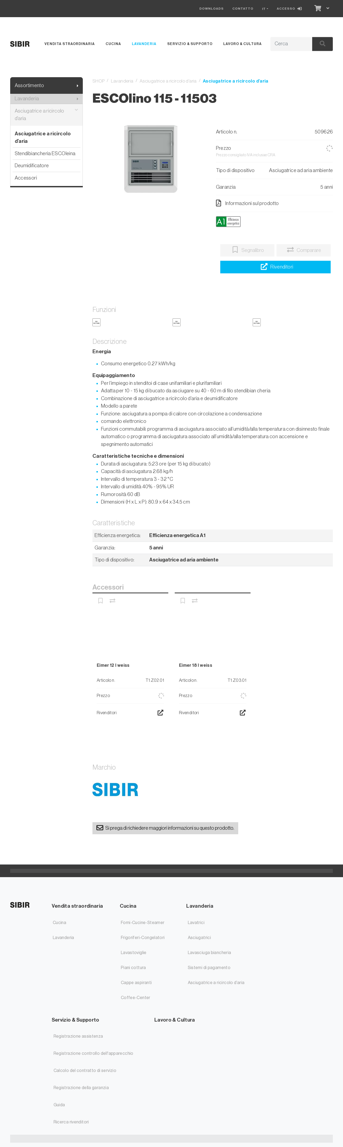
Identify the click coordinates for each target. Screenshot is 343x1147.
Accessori (26, 177)
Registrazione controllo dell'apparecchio (93, 1053)
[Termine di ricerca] (285, 44)
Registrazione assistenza (78, 1036)
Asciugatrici (199, 938)
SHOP (98, 81)
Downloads (211, 8)
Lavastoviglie (134, 953)
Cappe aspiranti (136, 983)
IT (264, 8)
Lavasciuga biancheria (209, 953)
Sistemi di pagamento (209, 968)
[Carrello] (317, 8)
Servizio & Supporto (189, 44)
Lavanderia (144, 44)
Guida (59, 1105)
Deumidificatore (32, 165)
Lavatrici (196, 923)
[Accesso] (290, 8)
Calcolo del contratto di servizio (85, 1070)
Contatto (242, 8)
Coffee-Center (135, 998)
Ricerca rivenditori (71, 1122)
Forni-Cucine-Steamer (143, 923)
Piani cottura (133, 968)
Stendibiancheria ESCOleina (45, 153)
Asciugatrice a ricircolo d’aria (46, 114)
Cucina (113, 44)
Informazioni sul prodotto (247, 203)
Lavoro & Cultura (242, 44)
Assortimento (29, 85)
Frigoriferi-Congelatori (143, 938)
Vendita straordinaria (69, 44)
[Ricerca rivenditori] (275, 267)
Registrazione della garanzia (81, 1088)
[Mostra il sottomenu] (78, 85)
